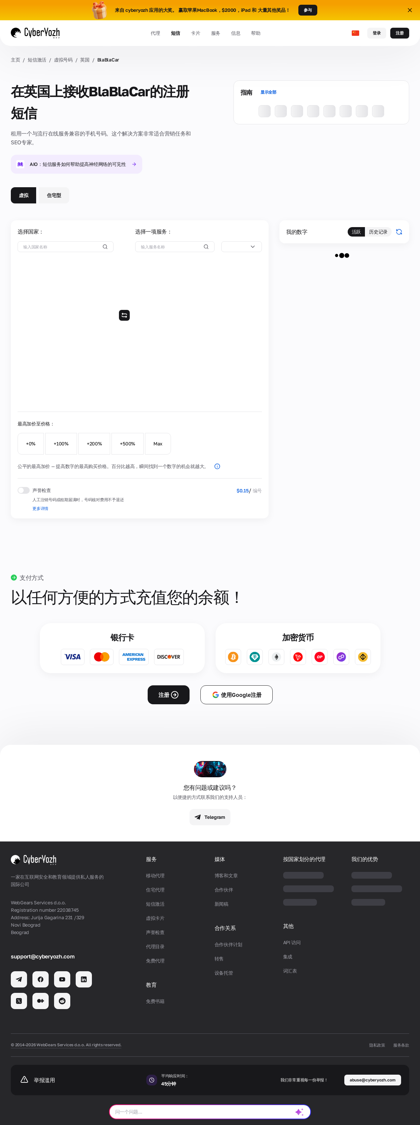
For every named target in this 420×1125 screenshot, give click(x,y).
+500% (127, 443)
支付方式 (32, 577)
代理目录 (155, 946)
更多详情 (40, 508)
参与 (308, 10)
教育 (151, 985)
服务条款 (401, 1045)
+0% (30, 443)
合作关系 (225, 928)
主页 (15, 60)
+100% (61, 443)
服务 (215, 33)
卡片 (195, 33)
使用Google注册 (237, 695)
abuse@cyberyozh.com (373, 1079)
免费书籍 (155, 1001)
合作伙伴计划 (228, 944)
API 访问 (292, 942)
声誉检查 (155, 932)
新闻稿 (221, 904)
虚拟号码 (63, 60)
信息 (235, 33)
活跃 (356, 232)
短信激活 (37, 60)
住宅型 (54, 195)
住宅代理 (155, 889)
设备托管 (224, 973)
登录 (377, 32)
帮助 (255, 33)
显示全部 (268, 92)
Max (158, 443)
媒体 (220, 859)
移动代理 (155, 875)
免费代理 (155, 960)
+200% (94, 443)
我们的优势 (364, 859)
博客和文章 (226, 875)
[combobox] (241, 246)
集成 (287, 956)
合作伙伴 (224, 889)
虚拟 (23, 195)
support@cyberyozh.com (42, 956)
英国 (84, 60)
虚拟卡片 (155, 918)
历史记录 (378, 232)
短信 (175, 33)
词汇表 (290, 971)
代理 (155, 33)
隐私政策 (377, 1045)
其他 (288, 926)
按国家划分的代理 (304, 859)
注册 (400, 32)
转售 (219, 958)
